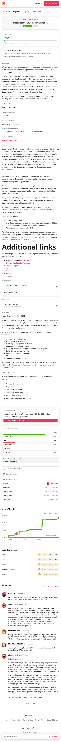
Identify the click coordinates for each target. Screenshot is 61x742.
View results (53, 737)
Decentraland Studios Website (18, 263)
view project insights (16, 421)
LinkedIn (9, 273)
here (11, 170)
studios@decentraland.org (12, 140)
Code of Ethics (52, 720)
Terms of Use (28, 720)
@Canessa (16, 608)
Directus (26, 260)
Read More (30, 703)
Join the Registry (12, 266)
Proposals (33, 19)
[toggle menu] (9, 3)
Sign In (37, 3)
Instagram (10, 271)
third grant (9, 186)
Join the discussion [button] (50, 586)
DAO (24, 19)
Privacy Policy (16, 720)
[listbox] (30, 715)
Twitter (9, 268)
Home (7, 720)
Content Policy (40, 720)
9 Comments (10, 736)
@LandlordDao (17, 659)
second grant (10, 174)
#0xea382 (53, 499)
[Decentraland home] (3, 4)
